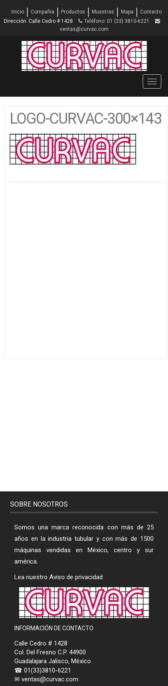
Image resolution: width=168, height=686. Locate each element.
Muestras (103, 12)
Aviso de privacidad (76, 577)
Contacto (151, 12)
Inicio (17, 12)
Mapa (127, 12)
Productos (73, 12)
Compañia (42, 12)
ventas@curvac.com (84, 29)
